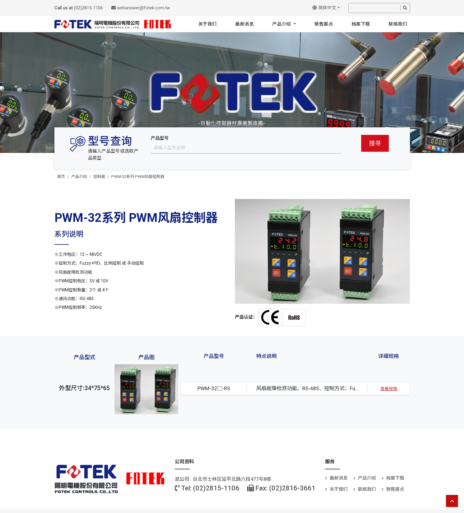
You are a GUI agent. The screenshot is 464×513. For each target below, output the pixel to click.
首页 (61, 176)
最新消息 (244, 24)
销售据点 (323, 24)
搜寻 (375, 143)
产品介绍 (282, 24)
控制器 (99, 176)
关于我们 (207, 24)
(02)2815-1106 (88, 8)
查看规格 (388, 388)
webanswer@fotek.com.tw (140, 8)
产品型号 (160, 138)
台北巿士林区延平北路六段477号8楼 (232, 479)
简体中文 (324, 8)
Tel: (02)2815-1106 (207, 488)
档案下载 (361, 24)
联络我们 (398, 24)
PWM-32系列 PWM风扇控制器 (137, 176)
